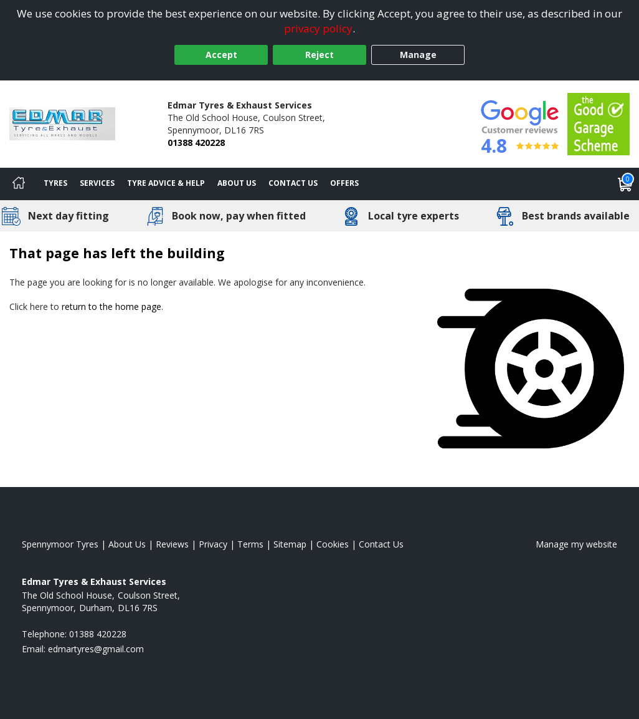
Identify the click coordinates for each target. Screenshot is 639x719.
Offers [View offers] (344, 183)
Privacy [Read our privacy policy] (213, 544)
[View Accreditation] (598, 123)
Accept (221, 54)
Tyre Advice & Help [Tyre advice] (166, 183)
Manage (418, 54)
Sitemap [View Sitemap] (289, 544)
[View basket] (625, 184)
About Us (236, 183)
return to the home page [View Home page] (111, 306)
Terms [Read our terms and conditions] (250, 544)
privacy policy (318, 28)
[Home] (18, 184)
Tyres (55, 183)
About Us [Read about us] (127, 544)
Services (97, 183)
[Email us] (96, 649)
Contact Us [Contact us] (293, 183)
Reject (319, 54)
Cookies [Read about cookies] (332, 544)
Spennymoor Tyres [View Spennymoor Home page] (60, 544)
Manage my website (576, 544)
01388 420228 (196, 142)
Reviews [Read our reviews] (172, 544)
